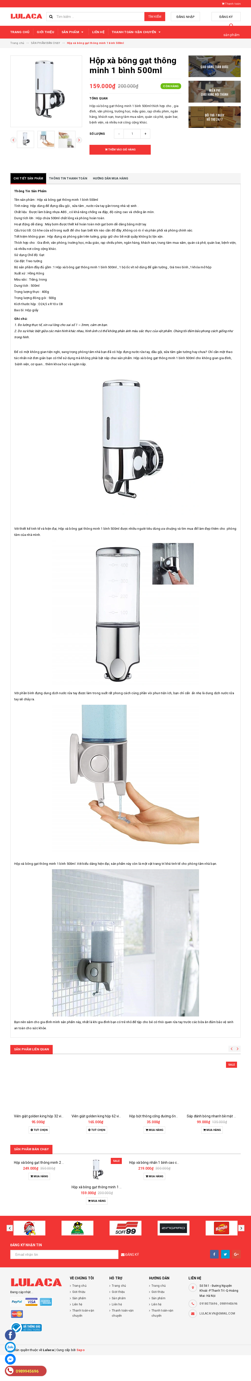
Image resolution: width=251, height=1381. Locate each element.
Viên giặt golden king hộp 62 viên (97, 1116)
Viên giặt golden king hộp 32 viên (39, 1116)
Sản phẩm (73, 32)
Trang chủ (19, 32)
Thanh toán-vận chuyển (137, 32)
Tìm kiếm (154, 16)
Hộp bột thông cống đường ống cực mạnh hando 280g (171, 1116)
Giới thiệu (45, 32)
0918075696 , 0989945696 (219, 1329)
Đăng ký (228, 17)
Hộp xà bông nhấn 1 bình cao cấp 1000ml (161, 1213)
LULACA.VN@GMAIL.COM (217, 1339)
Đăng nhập (192, 17)
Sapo (80, 1376)
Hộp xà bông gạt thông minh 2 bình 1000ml (47, 1213)
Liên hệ (98, 32)
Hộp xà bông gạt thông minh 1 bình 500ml (104, 1213)
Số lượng (97, 133)
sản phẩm (231, 35)
